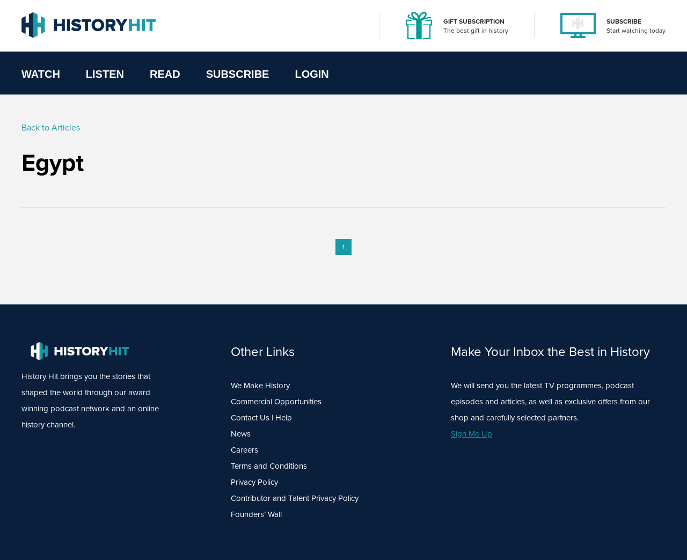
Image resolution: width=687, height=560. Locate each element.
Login (311, 74)
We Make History (260, 385)
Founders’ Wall (256, 514)
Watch (40, 74)
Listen (105, 74)
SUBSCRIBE (623, 21)
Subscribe (237, 74)
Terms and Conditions (269, 466)
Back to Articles (50, 127)
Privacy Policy (254, 482)
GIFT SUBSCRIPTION (474, 21)
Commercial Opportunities (276, 402)
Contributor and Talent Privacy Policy (295, 498)
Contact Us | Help (261, 418)
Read (165, 74)
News (241, 434)
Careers (244, 450)
